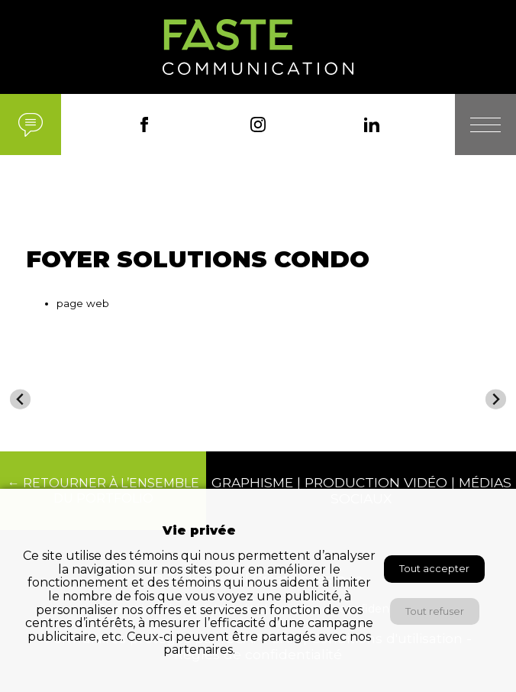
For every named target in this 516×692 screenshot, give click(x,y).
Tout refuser (434, 611)
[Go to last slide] (20, 399)
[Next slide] (495, 399)
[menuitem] (76, 405)
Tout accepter (434, 568)
